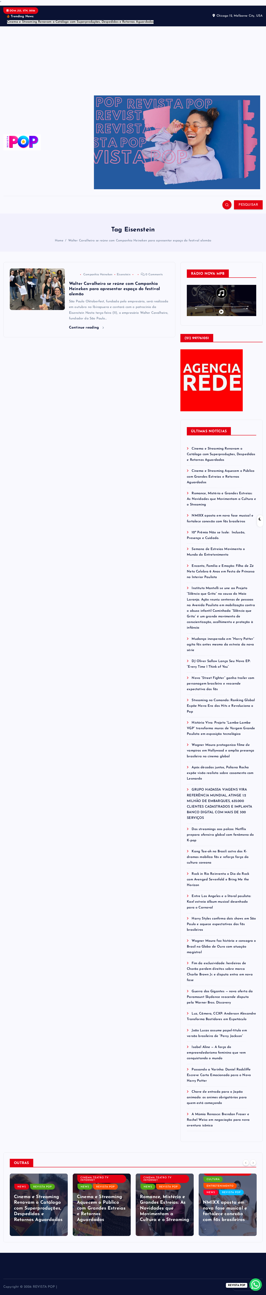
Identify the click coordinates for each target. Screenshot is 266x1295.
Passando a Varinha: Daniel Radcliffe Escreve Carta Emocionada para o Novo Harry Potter (219, 1075)
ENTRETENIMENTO (220, 1186)
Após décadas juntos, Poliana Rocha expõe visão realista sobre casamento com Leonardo (220, 773)
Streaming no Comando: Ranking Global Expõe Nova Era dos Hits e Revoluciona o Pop (221, 706)
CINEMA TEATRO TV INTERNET (94, 1178)
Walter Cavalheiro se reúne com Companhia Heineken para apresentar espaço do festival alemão (139, 240)
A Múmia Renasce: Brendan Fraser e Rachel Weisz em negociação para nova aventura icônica (218, 1120)
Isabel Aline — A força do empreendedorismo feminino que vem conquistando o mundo (216, 1052)
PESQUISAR (248, 204)
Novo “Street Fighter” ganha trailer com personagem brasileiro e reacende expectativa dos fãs (220, 683)
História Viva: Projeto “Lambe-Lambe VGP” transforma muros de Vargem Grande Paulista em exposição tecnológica (221, 728)
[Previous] (246, 1162)
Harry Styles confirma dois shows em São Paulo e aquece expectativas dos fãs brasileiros (221, 924)
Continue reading (86, 327)
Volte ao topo (247, 1287)
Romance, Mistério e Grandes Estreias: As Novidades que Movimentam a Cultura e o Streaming (221, 499)
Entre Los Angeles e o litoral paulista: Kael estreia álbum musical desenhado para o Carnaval (219, 902)
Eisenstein (124, 274)
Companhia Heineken (97, 274)
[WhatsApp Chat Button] (255, 1284)
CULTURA (213, 1179)
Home (59, 240)
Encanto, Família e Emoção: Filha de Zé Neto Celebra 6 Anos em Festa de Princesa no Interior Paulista (221, 571)
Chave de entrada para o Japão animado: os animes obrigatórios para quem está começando (217, 1097)
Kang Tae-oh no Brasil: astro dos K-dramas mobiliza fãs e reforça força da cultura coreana (218, 857)
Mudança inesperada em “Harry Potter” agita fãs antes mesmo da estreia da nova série (220, 644)
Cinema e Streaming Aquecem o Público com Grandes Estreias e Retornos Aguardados (220, 476)
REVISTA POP (42, 1187)
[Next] (253, 1162)
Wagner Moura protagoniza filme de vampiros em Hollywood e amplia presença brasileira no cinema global (220, 750)
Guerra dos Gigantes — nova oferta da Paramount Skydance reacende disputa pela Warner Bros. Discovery (220, 997)
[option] (39, 1205)
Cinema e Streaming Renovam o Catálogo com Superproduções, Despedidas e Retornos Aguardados (221, 454)
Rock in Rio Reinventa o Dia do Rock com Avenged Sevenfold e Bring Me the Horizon (218, 879)
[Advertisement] (133, 57)
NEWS (21, 1187)
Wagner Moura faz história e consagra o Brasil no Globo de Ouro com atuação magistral (221, 946)
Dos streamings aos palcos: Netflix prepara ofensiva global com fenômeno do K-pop (220, 835)
